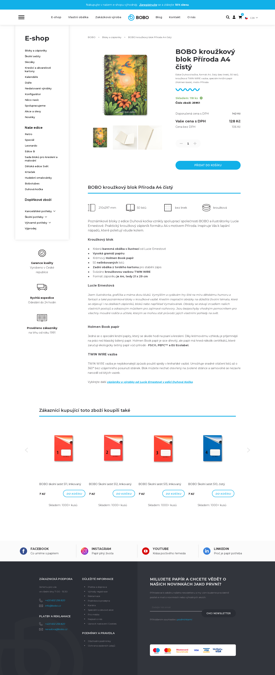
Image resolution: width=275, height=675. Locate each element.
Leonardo (31, 145)
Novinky (30, 117)
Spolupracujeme (35, 105)
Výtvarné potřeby (36, 222)
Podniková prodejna (99, 600)
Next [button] (248, 450)
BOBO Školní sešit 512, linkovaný (110, 484)
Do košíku (74, 493)
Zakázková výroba (108, 17)
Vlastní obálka (78, 17)
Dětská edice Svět (37, 166)
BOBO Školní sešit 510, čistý (206, 484)
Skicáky (30, 62)
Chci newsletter (219, 613)
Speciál (29, 139)
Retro (28, 134)
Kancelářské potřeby (38, 211)
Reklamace (94, 596)
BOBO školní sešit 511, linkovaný (60, 484)
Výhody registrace (98, 591)
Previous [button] (26, 450)
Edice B (30, 151)
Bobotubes (32, 183)
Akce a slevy (33, 111)
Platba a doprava (97, 586)
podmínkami (184, 619)
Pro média (93, 614)
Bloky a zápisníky (36, 50)
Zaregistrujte (148, 5)
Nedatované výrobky (38, 88)
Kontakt (174, 17)
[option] (63, 468)
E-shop (56, 17)
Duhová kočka (34, 189)
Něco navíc (32, 99)
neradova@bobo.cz (56, 629)
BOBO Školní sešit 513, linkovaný (159, 484)
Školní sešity (32, 56)
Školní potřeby (34, 216)
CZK (252, 17)
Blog (159, 17)
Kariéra (92, 605)
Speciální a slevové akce (100, 609)
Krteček (30, 171)
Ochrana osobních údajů (101, 645)
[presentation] (179, 633)
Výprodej (30, 228)
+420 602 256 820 (55, 600)
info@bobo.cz (53, 605)
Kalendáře (31, 76)
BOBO (91, 37)
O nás (191, 17)
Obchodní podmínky (99, 641)
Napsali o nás (95, 619)
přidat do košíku (208, 165)
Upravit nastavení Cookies (102, 623)
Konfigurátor (33, 94)
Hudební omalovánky (38, 177)
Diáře (28, 82)
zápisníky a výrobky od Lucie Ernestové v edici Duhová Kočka (150, 382)
